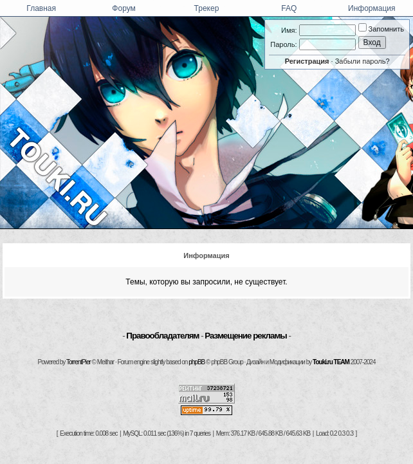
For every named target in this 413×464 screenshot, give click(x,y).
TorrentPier (78, 362)
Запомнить (381, 29)
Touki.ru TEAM (331, 362)
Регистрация (307, 61)
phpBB (196, 362)
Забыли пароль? (362, 61)
